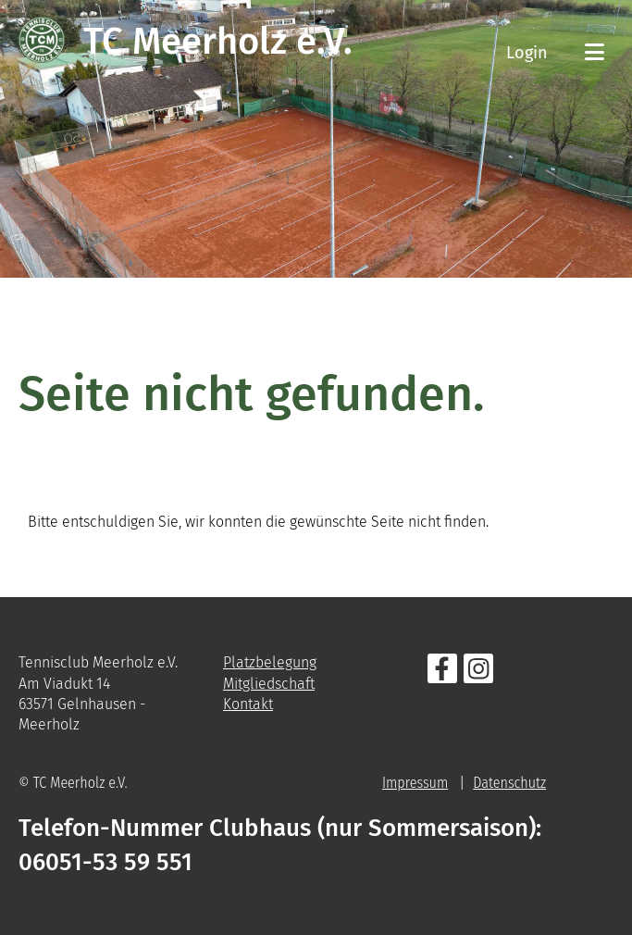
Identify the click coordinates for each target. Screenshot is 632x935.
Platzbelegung (269, 662)
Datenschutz (509, 783)
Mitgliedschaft (269, 683)
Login (527, 53)
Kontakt (248, 704)
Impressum (415, 783)
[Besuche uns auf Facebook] (442, 673)
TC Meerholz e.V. (218, 41)
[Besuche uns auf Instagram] (478, 673)
